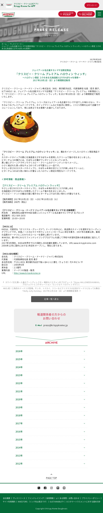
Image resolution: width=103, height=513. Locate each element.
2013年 (19, 456)
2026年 (19, 351)
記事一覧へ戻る (51, 299)
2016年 (19, 432)
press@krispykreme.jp (55, 325)
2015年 (19, 440)
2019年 (19, 407)
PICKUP (68, 14)
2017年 (19, 423)
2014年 (19, 448)
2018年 (19, 415)
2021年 (19, 391)
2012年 (19, 464)
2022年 (19, 383)
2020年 (19, 399)
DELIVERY (87, 14)
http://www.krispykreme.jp (27, 273)
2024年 (19, 367)
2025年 (19, 359)
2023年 (19, 375)
